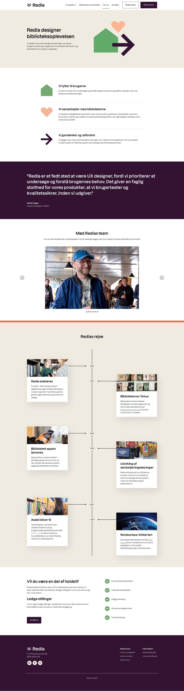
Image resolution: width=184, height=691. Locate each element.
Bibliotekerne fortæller (89, 5)
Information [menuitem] (148, 649)
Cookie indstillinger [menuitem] (150, 656)
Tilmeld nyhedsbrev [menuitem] (127, 652)
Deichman (36, 533)
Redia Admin (149, 5)
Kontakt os (34, 620)
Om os (106, 5)
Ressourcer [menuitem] (125, 649)
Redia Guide (131, 5)
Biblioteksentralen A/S (130, 410)
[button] (71, 5)
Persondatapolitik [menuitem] (149, 652)
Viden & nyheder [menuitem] (126, 656)
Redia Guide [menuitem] (124, 660)
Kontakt (115, 5)
